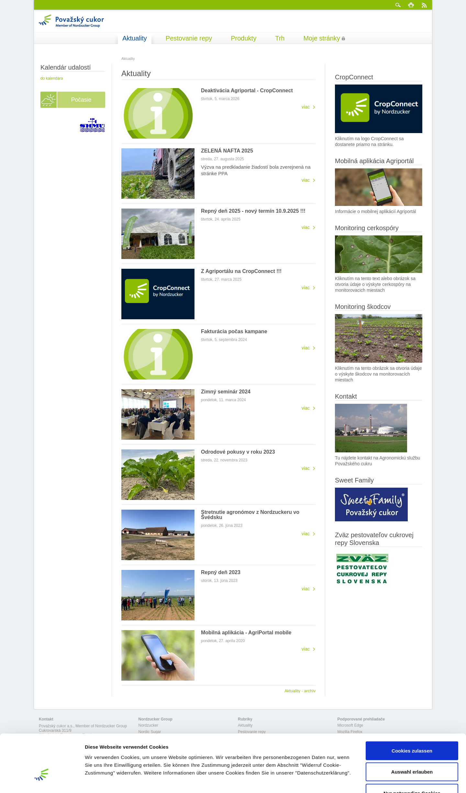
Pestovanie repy (189, 38)
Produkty (243, 38)
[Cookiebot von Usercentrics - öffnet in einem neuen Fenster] (42, 780)
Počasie (81, 99)
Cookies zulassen (412, 708)
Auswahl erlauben (412, 729)
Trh (279, 38)
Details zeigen (344, 780)
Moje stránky (321, 38)
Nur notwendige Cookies (411, 750)
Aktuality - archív (300, 690)
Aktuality (134, 38)
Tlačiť (411, 5)
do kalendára (51, 78)
